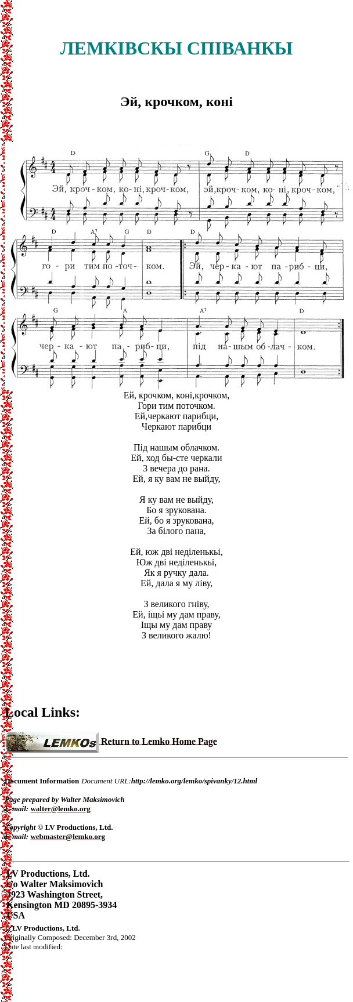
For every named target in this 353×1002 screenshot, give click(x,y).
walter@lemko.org (60, 808)
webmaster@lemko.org (67, 836)
